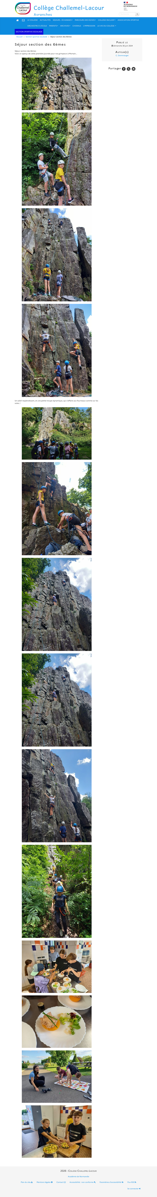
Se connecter (134, 1189)
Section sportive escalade (29, 32)
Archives (65, 26)
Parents (53, 26)
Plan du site (27, 1182)
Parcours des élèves (85, 20)
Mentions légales (45, 1182)
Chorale (77, 26)
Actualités (45, 20)
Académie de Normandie (78, 1177)
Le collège (32, 20)
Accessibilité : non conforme (83, 1182)
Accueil (19, 37)
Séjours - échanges (63, 20)
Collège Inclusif (106, 20)
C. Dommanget (122, 56)
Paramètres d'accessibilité (112, 1182)
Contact (61, 1182)
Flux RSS (131, 1182)
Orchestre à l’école (37, 26)
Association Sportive (128, 20)
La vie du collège (106, 26)
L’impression (89, 26)
